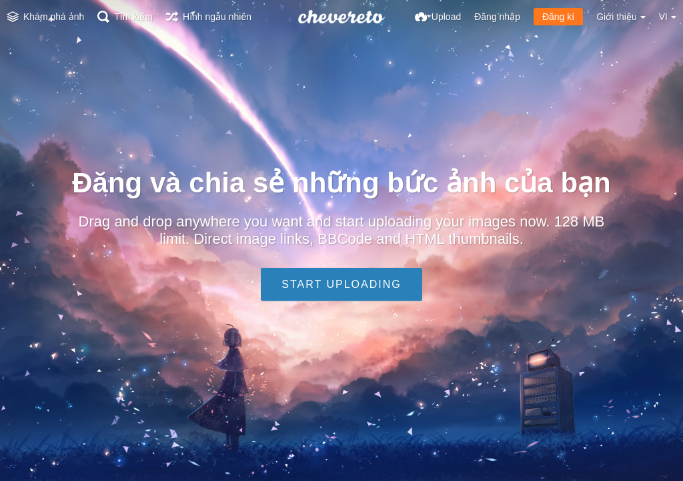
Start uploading (341, 284)
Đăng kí (558, 16)
